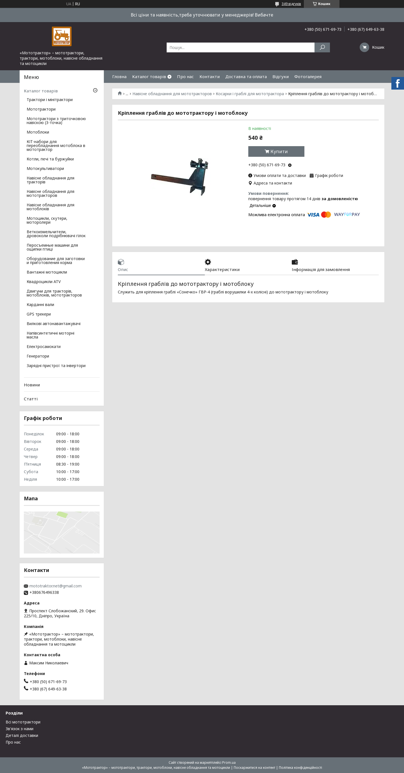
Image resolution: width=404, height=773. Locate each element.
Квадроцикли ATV (44, 282)
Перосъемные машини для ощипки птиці (52, 247)
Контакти (209, 76)
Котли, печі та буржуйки (50, 159)
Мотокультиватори (45, 169)
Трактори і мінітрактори (50, 100)
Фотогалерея (308, 76)
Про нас (185, 76)
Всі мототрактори (23, 722)
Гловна (119, 76)
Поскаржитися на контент (254, 767)
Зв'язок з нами (19, 728)
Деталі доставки (22, 735)
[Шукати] (322, 47)
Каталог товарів (149, 76)
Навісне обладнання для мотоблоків (50, 207)
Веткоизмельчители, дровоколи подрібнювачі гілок (56, 234)
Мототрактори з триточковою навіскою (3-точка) (56, 121)
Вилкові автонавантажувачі (54, 324)
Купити (279, 151)
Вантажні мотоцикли (47, 272)
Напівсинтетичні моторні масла (50, 335)
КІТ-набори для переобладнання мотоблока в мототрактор (56, 146)
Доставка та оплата (246, 76)
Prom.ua (229, 762)
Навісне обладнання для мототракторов (172, 93)
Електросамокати (44, 347)
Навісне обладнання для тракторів (50, 180)
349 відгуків (291, 3)
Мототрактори (41, 109)
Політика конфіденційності (300, 767)
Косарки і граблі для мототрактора (250, 93)
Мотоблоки (38, 132)
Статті (31, 398)
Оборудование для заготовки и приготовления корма (56, 261)
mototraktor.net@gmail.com (55, 585)
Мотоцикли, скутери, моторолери (47, 220)
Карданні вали (40, 305)
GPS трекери (39, 314)
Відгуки (280, 76)
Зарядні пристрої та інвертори (56, 366)
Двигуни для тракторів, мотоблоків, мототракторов (54, 293)
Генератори (38, 356)
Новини (32, 384)
